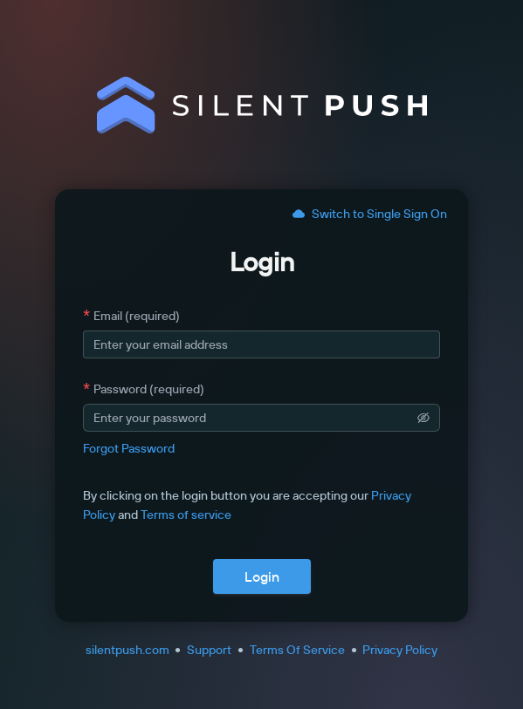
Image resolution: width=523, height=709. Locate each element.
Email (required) (136, 316)
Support (209, 650)
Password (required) (148, 389)
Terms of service (186, 514)
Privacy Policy (399, 650)
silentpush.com (127, 650)
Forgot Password (129, 448)
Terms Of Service (297, 650)
